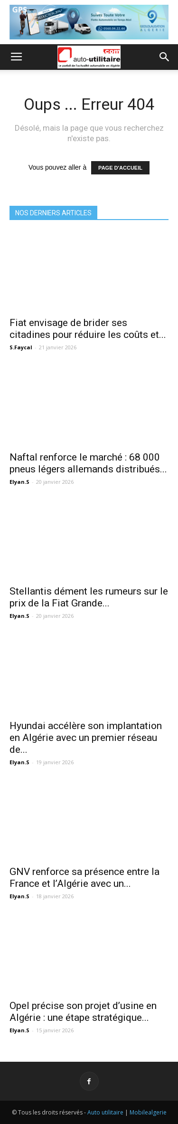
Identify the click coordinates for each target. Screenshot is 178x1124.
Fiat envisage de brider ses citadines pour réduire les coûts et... (87, 328)
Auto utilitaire (105, 1112)
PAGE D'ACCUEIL (120, 168)
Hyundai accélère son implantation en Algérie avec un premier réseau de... (85, 737)
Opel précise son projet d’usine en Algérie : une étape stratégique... (83, 1011)
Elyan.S (19, 481)
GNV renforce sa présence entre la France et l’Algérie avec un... (84, 877)
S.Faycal (20, 347)
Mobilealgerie (148, 1112)
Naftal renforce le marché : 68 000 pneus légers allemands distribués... (88, 463)
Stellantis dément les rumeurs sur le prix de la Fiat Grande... (88, 597)
